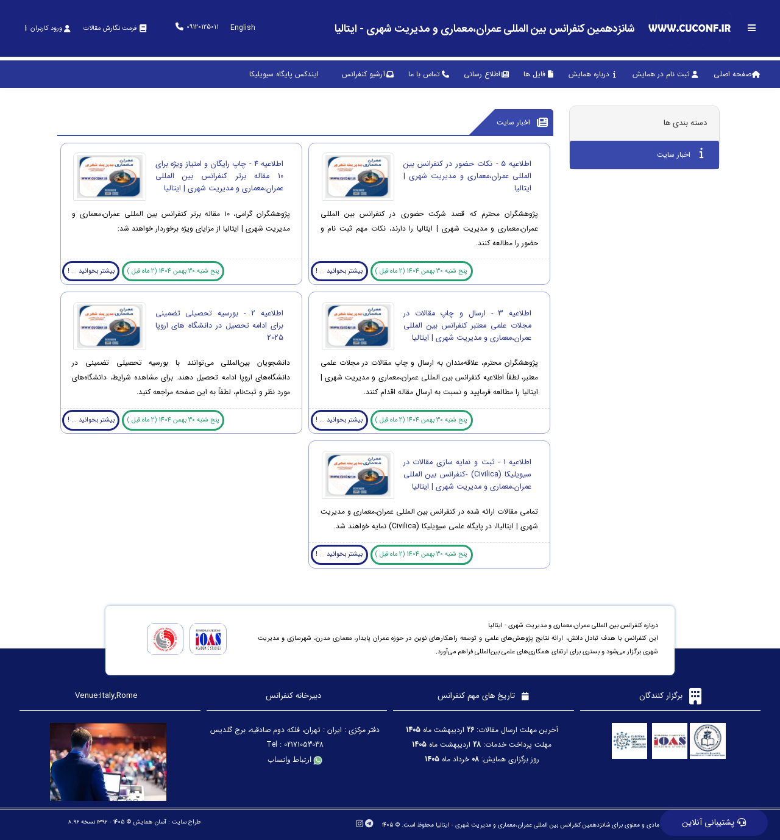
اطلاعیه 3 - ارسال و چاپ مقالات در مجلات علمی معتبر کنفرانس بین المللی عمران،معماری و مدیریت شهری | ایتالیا (467, 325)
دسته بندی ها (685, 123)
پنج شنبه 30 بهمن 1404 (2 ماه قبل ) (421, 271)
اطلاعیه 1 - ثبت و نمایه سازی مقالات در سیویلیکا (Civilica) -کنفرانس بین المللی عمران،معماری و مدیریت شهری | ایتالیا (467, 474)
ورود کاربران (47, 28)
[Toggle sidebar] (751, 27)
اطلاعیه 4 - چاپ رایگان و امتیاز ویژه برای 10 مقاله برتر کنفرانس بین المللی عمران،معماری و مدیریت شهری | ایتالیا (219, 176)
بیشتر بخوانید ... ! (339, 271)
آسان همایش (149, 822)
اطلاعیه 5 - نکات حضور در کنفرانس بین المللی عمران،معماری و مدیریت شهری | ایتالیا (467, 176)
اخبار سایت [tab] (680, 154)
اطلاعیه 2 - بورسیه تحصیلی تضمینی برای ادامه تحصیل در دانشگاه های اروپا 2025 (219, 325)
